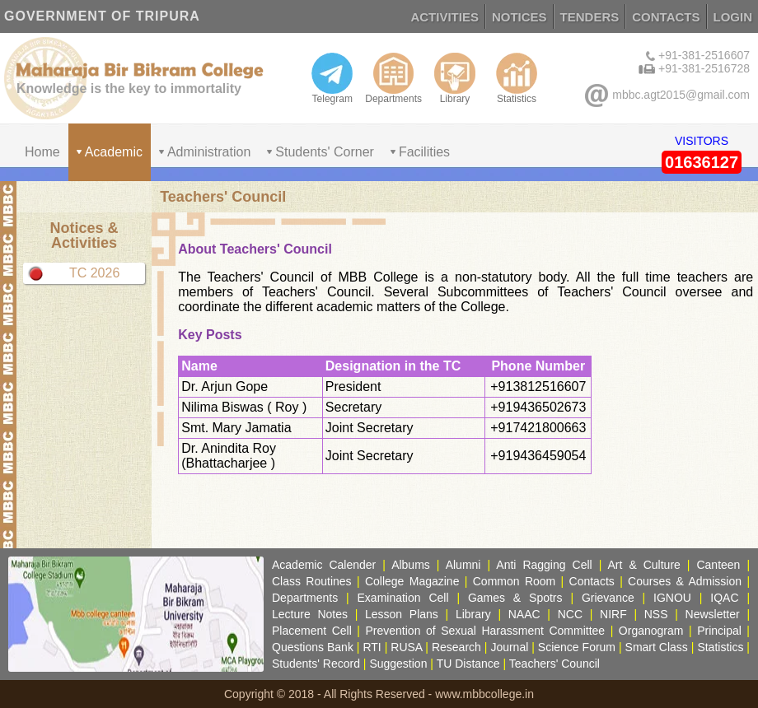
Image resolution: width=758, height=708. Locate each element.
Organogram (651, 630)
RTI (372, 647)
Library (454, 78)
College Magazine (412, 581)
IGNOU (672, 597)
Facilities (424, 152)
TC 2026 (94, 273)
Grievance (608, 597)
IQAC (724, 597)
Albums (410, 564)
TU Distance (468, 663)
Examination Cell (403, 597)
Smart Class (656, 647)
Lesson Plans (401, 614)
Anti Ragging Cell (544, 564)
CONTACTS (666, 17)
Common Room (514, 581)
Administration (208, 152)
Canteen (718, 564)
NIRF (613, 614)
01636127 (701, 162)
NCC (570, 614)
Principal (719, 630)
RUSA (406, 647)
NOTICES (519, 17)
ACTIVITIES (444, 17)
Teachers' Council (554, 663)
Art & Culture (644, 564)
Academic (114, 152)
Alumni (463, 564)
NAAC (524, 614)
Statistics (516, 78)
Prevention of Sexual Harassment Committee (485, 630)
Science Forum (576, 647)
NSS (656, 614)
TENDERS (590, 17)
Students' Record (316, 663)
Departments (393, 78)
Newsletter (712, 614)
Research (456, 647)
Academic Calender (324, 564)
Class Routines (312, 581)
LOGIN (733, 17)
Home (42, 152)
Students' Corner (324, 152)
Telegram (332, 78)
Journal (509, 647)
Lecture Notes (310, 614)
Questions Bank (312, 647)
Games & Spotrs (515, 597)
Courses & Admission (685, 581)
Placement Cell (312, 630)
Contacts (592, 581)
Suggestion (398, 663)
